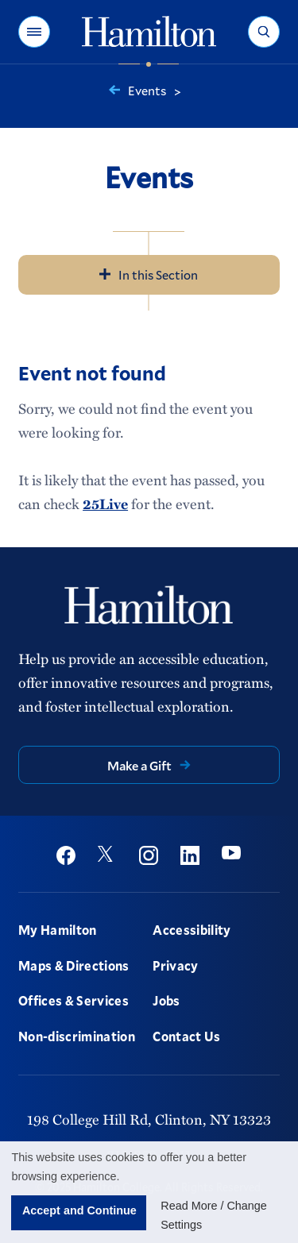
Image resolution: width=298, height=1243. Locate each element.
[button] (34, 32)
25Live (105, 503)
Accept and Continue (79, 1210)
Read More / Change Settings (214, 1215)
